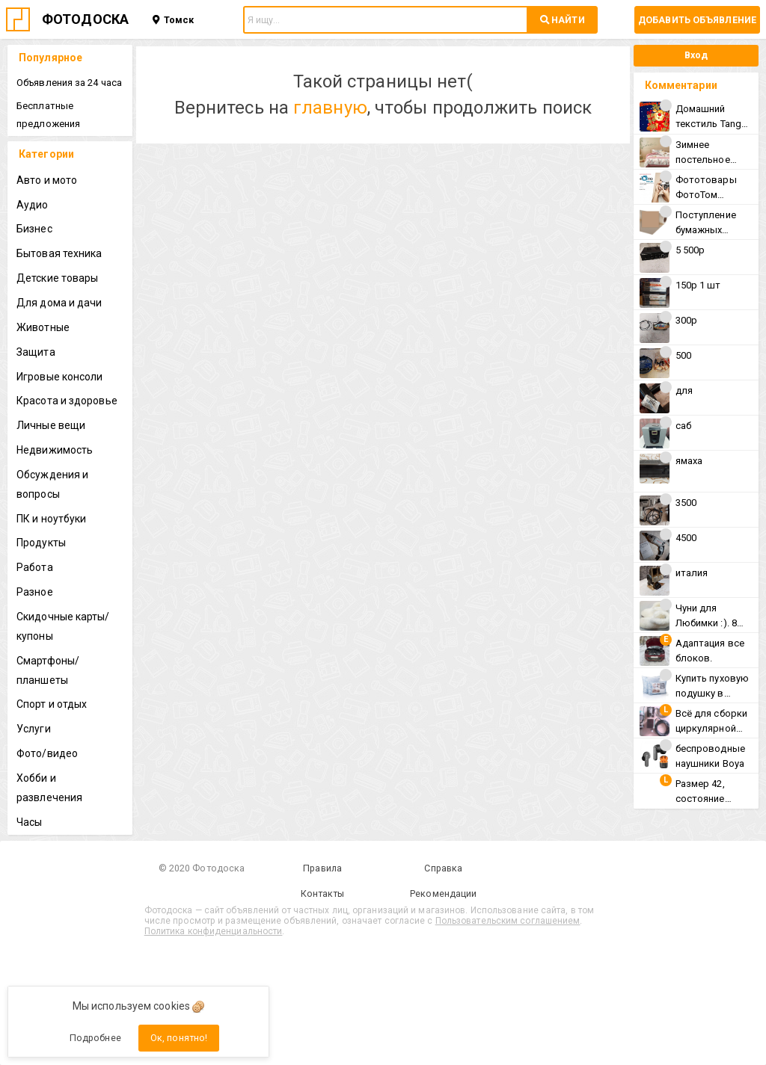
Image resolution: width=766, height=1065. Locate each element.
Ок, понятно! (178, 1037)
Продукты (41, 543)
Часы (29, 822)
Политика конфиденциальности (213, 931)
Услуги (33, 729)
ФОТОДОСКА (85, 19)
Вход (696, 55)
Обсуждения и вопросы (52, 484)
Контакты (323, 893)
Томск (173, 19)
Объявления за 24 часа (69, 82)
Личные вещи (50, 425)
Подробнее (95, 1037)
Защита (35, 352)
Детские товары (57, 278)
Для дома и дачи (59, 303)
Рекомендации (443, 893)
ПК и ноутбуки (51, 519)
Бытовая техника (59, 253)
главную (330, 107)
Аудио (32, 205)
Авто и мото (46, 180)
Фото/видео (47, 753)
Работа (34, 567)
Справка (443, 868)
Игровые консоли (59, 377)
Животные (43, 327)
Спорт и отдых (51, 704)
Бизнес (34, 229)
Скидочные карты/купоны (63, 626)
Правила (322, 868)
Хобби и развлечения (49, 787)
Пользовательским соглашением (507, 921)
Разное (34, 592)
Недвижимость (54, 450)
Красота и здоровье (66, 401)
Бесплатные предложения (48, 114)
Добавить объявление (697, 19)
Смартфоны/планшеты (47, 670)
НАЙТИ (562, 19)
